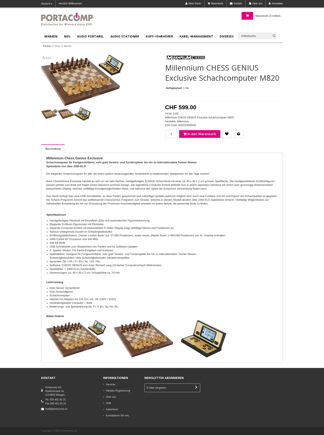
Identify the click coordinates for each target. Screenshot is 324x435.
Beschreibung (53, 149)
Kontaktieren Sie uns (117, 415)
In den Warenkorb (201, 134)
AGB (108, 403)
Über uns (111, 396)
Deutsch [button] (46, 3)
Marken (67, 46)
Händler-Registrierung (118, 390)
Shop (57, 46)
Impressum (112, 409)
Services (110, 384)
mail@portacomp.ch (56, 408)
